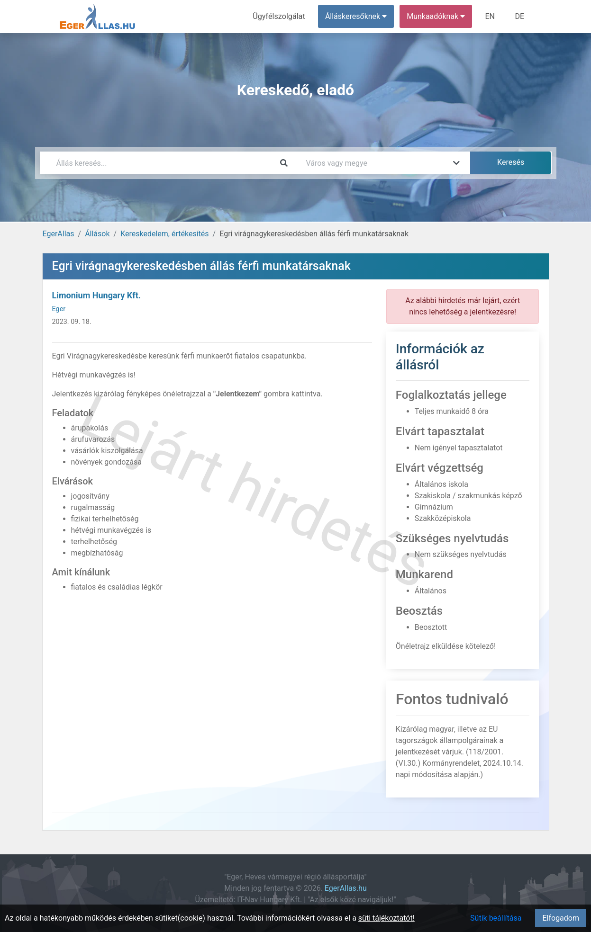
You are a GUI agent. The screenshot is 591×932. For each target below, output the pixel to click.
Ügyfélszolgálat (280, 16)
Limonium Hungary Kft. (96, 295)
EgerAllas (58, 233)
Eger (59, 309)
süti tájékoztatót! (386, 918)
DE (520, 16)
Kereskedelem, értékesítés (164, 233)
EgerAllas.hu (346, 888)
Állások (97, 233)
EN (490, 16)
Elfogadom (560, 918)
